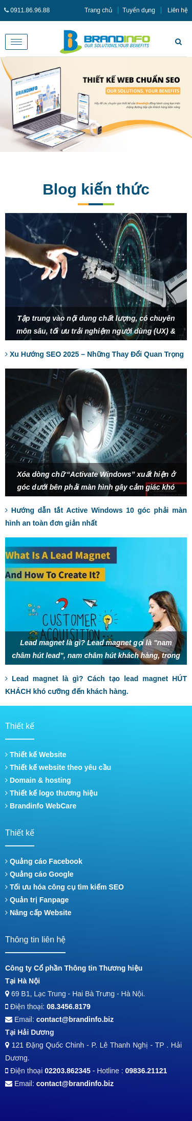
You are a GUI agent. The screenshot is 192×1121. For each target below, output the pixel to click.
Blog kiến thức (96, 189)
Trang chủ (98, 10)
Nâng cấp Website (38, 913)
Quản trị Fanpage (37, 900)
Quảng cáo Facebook (43, 861)
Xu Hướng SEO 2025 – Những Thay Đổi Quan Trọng (94, 354)
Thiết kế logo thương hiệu (51, 793)
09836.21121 (146, 1071)
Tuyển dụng (138, 10)
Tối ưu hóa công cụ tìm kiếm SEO (64, 887)
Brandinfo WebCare (40, 806)
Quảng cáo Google (39, 874)
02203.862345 (68, 1071)
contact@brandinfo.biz (75, 1019)
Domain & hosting (38, 780)
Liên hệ (177, 10)
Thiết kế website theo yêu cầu (58, 767)
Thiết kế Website (36, 754)
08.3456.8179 (69, 1006)
